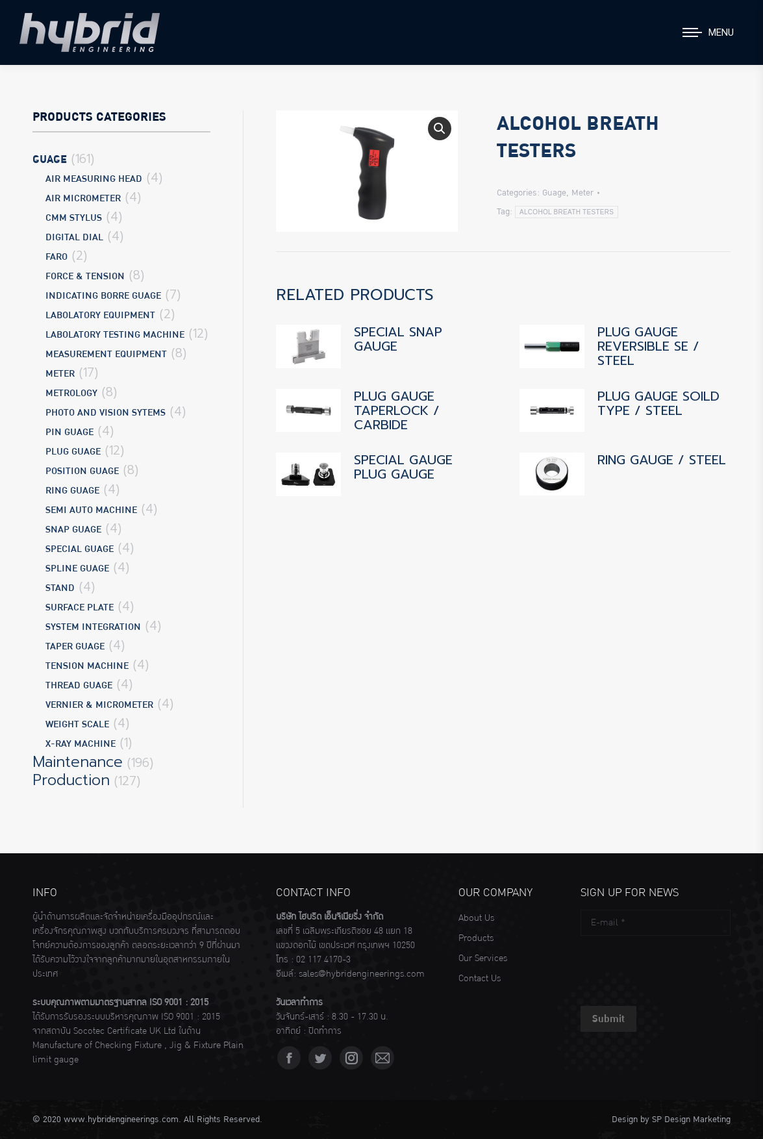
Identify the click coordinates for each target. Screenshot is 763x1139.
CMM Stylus (73, 217)
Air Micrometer (83, 198)
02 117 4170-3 (323, 960)
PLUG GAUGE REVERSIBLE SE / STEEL (648, 346)
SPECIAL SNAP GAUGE (398, 339)
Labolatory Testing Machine (114, 334)
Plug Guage (73, 451)
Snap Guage (73, 529)
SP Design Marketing (691, 1119)
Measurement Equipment (106, 354)
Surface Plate (79, 607)
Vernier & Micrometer (99, 704)
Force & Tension (85, 276)
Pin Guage (69, 432)
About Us (476, 918)
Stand (60, 588)
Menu (721, 32)
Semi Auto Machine (91, 510)
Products (476, 938)
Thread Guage (78, 685)
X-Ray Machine (80, 743)
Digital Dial (74, 237)
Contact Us (479, 978)
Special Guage (79, 549)
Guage (554, 192)
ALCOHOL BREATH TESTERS (566, 212)
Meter (582, 192)
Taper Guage (75, 646)
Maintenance (77, 762)
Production (71, 780)
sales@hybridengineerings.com (362, 974)
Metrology (71, 393)
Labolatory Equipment (100, 315)
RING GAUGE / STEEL (661, 460)
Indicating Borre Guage (103, 295)
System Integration (93, 627)
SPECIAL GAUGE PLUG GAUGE (403, 467)
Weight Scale (77, 724)
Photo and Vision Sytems (105, 412)
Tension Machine (87, 665)
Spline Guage (77, 568)
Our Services (482, 958)
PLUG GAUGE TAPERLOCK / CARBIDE (397, 410)
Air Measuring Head (93, 178)
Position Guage (82, 471)
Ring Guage (72, 490)
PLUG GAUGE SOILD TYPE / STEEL (658, 403)
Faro (56, 256)
